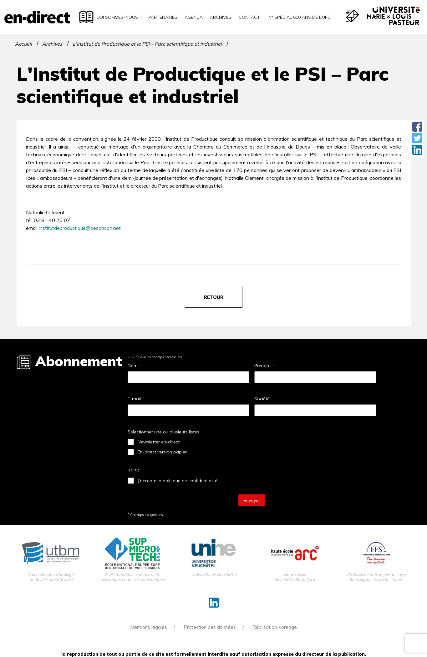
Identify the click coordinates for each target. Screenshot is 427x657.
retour (213, 297)
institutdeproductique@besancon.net (80, 228)
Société (262, 399)
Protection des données (210, 627)
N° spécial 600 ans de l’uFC (299, 17)
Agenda (194, 17)
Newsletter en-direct (159, 442)
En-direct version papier (162, 452)
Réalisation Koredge (274, 627)
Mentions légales (148, 627)
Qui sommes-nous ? (118, 17)
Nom (134, 365)
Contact (249, 17)
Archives (220, 17)
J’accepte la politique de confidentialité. (178, 480)
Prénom (264, 365)
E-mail (136, 399)
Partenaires (162, 17)
